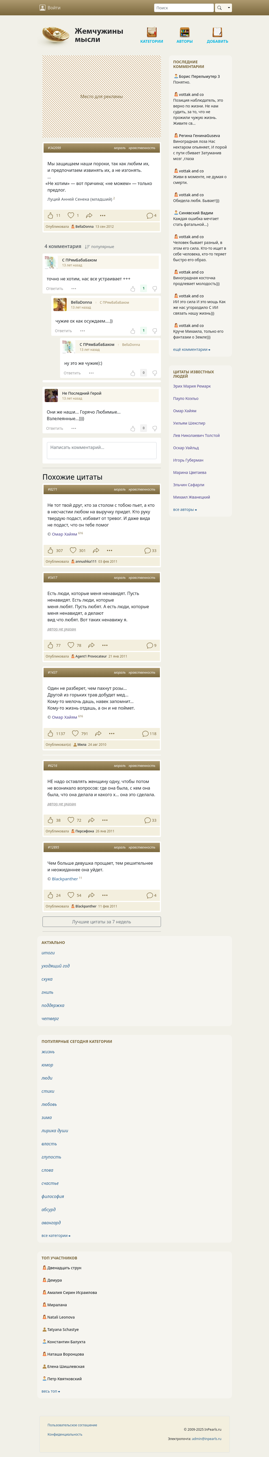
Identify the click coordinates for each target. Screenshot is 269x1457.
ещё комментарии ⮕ (192, 349)
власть (49, 1144)
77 (58, 645)
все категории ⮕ (56, 1235)
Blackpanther (65, 878)
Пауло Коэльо (186, 398)
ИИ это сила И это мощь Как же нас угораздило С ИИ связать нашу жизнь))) (199, 307)
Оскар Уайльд (186, 447)
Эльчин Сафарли (189, 484)
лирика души (55, 1131)
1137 (60, 733)
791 (84, 733)
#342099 (54, 148)
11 (58, 215)
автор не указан (61, 628)
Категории (152, 30)
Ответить (54, 288)
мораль (120, 148)
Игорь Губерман (188, 460)
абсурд (49, 1209)
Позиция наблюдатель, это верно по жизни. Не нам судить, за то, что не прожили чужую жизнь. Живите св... (198, 112)
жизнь (48, 1052)
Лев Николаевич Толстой (196, 435)
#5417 (52, 577)
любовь (49, 1104)
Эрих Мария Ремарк (192, 386)
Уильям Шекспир (189, 423)
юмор (47, 1065)
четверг (50, 1018)
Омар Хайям (64, 534)
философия (53, 1196)
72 (79, 820)
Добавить (217, 30)
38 (58, 820)
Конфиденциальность (65, 1434)
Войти (50, 8)
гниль (47, 992)
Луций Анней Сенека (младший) (79, 199)
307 (59, 550)
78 (79, 645)
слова (47, 1170)
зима (47, 1117)
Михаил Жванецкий (191, 497)
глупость (51, 1157)
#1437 (52, 672)
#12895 (53, 847)
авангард (51, 1223)
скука (47, 979)
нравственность (142, 148)
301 (82, 550)
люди (47, 1078)
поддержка (53, 1005)
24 (58, 895)
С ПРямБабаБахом (114, 302)
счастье (50, 1183)
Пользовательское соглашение (72, 1425)
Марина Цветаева (189, 472)
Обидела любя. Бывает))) (196, 200)
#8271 (52, 489)
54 (79, 895)
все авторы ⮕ (185, 509)
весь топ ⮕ (51, 1391)
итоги (48, 953)
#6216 (52, 765)
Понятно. (181, 82)
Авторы (185, 30)
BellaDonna (131, 344)
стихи (48, 1091)
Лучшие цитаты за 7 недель (101, 922)
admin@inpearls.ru (206, 1438)
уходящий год (56, 966)
